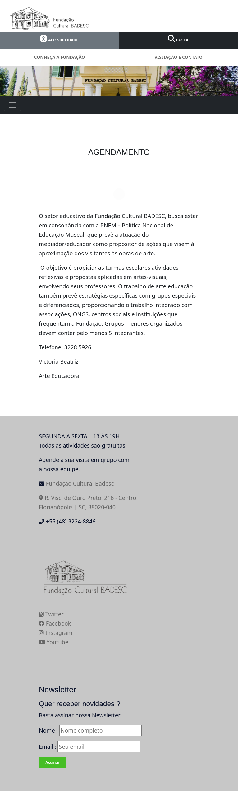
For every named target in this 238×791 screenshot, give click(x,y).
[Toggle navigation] (12, 105)
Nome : (48, 730)
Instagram (55, 632)
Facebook (55, 623)
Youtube (53, 642)
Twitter (51, 614)
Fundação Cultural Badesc (80, 483)
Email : (89, 746)
